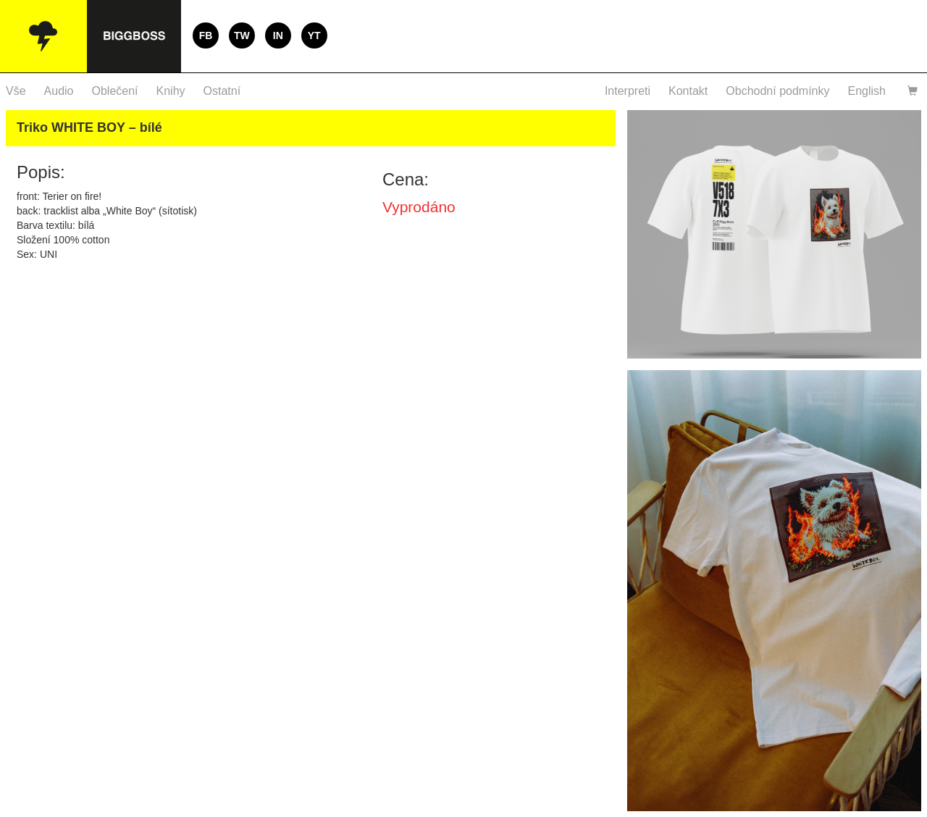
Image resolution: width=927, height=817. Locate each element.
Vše (16, 91)
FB (206, 35)
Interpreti (627, 91)
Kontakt (688, 91)
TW (242, 35)
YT (314, 35)
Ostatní (222, 91)
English (867, 91)
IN (278, 35)
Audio (59, 91)
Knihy (170, 91)
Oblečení (115, 91)
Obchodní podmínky (777, 91)
